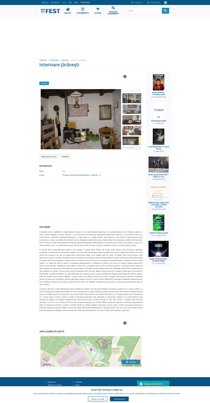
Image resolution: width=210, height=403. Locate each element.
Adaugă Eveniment (151, 384)
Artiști (77, 385)
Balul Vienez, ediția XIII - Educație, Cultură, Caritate (158, 205)
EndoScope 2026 (158, 121)
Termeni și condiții (54, 385)
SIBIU (76, 2)
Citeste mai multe (97, 399)
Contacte (78, 382)
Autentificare (153, 2)
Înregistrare (137, 2)
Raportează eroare (49, 156)
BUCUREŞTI (55, 2)
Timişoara (43, 60)
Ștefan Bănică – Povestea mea (158, 94)
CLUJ (64, 2)
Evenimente (54, 60)
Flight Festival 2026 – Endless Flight (158, 260)
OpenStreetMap (126, 365)
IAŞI (70, 2)
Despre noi (52, 382)
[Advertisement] (105, 36)
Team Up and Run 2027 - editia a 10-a (158, 176)
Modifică (65, 156)
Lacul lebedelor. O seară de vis (158, 148)
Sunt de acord (119, 399)
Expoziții (65, 60)
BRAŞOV (45, 2)
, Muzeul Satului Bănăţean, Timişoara (80, 175)
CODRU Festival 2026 (158, 233)
